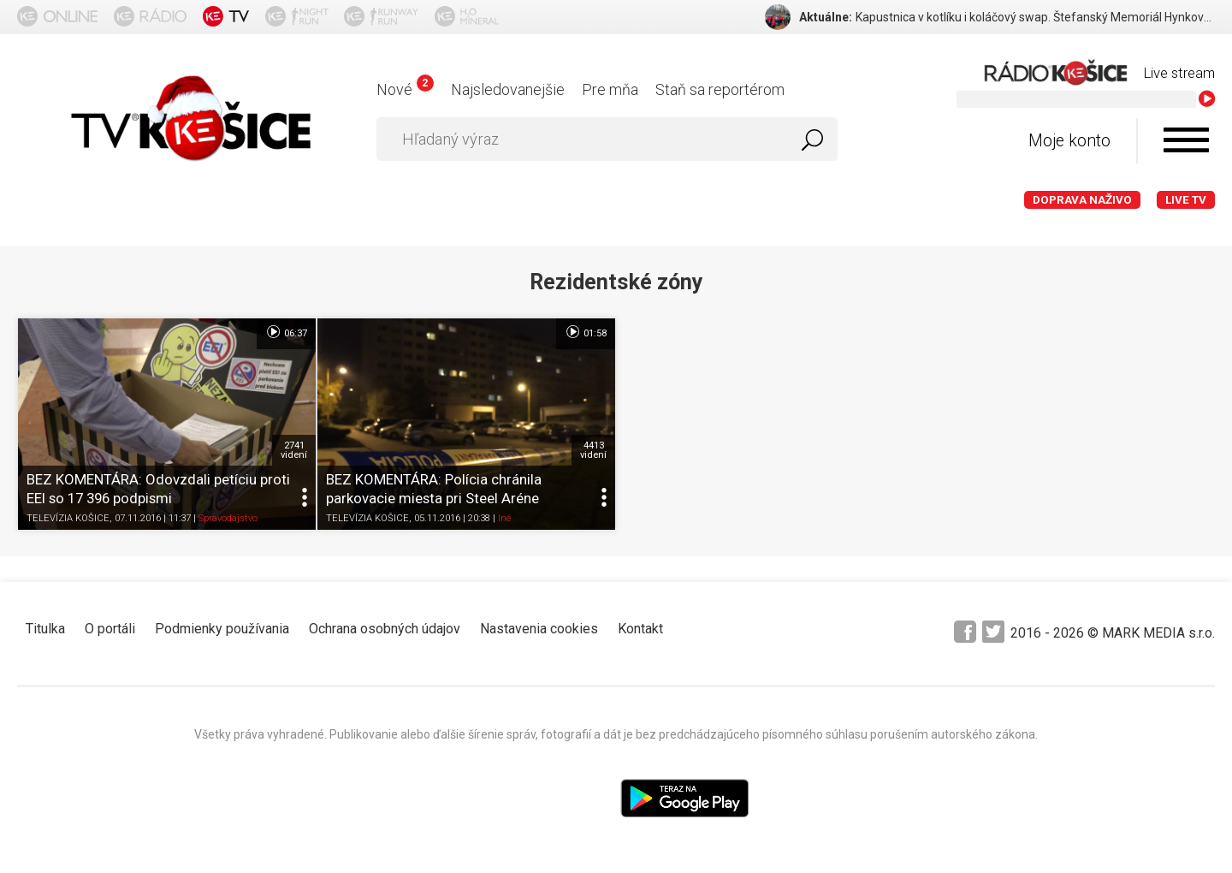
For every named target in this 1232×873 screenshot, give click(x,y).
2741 (294, 450)
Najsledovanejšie (508, 89)
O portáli (110, 629)
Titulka (45, 629)
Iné (504, 518)
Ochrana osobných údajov (384, 629)
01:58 (586, 332)
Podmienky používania (222, 629)
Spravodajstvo (228, 518)
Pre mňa (610, 89)
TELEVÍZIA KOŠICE (68, 518)
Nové (405, 89)
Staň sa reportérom (720, 89)
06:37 (286, 332)
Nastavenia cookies (539, 629)
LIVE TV (1185, 199)
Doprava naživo (1082, 199)
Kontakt (640, 629)
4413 (593, 450)
